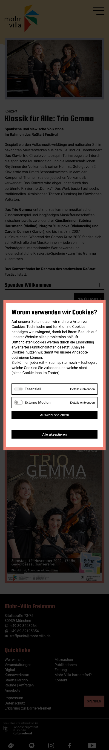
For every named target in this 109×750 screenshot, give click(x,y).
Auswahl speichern (54, 415)
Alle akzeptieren (54, 434)
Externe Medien (38, 402)
